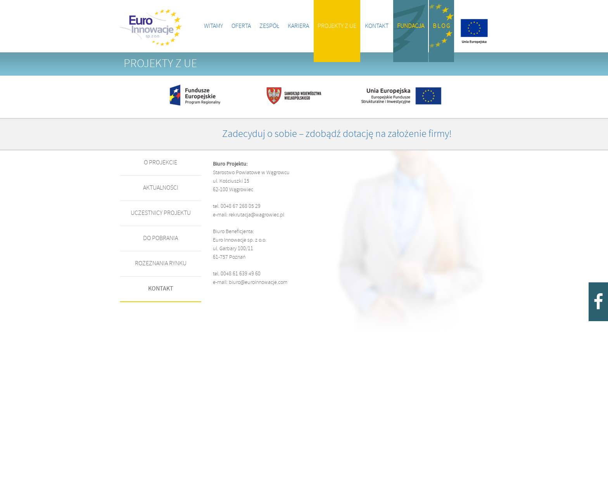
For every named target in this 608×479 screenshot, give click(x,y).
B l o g (441, 26)
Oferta (241, 26)
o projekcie (160, 162)
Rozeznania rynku (161, 263)
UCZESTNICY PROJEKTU (161, 213)
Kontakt (377, 26)
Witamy (213, 26)
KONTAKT (160, 288)
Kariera (298, 26)
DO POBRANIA (160, 238)
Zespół (269, 26)
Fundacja (410, 26)
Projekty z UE (337, 26)
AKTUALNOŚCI (160, 188)
